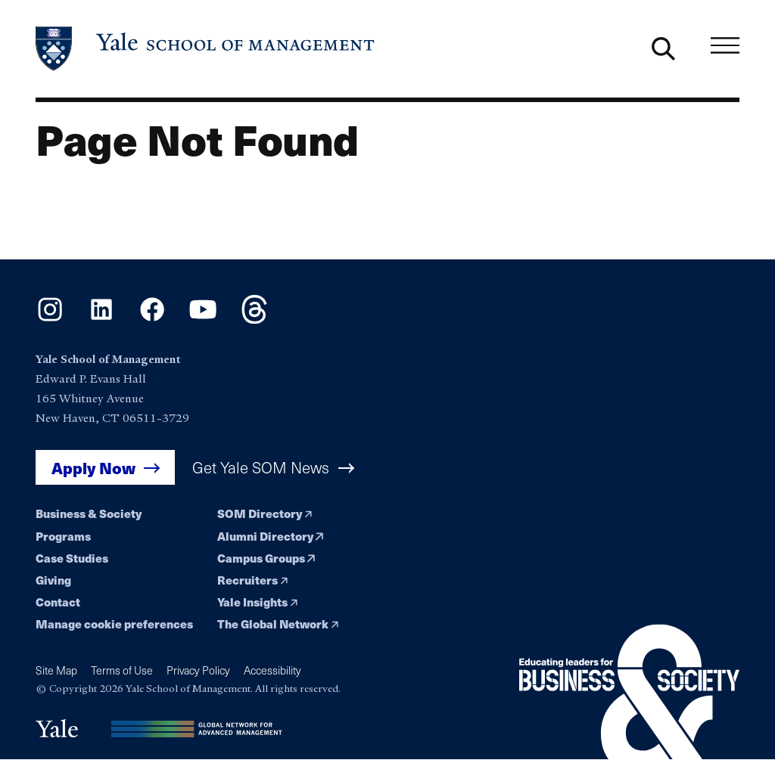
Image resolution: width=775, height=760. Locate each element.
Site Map (56, 670)
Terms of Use (122, 670)
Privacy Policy (198, 670)
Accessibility (272, 670)
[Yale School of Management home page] (206, 48)
